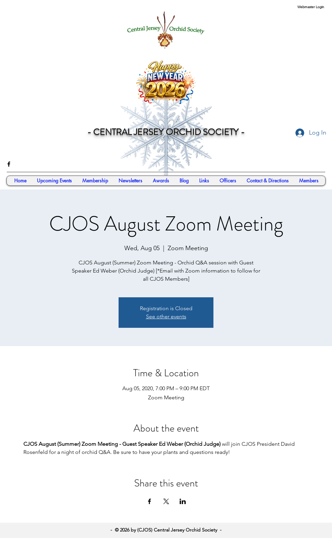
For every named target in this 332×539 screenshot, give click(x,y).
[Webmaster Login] (311, 7)
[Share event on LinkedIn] (183, 501)
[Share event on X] (166, 501)
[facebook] (8, 164)
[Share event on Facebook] (149, 501)
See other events (166, 316)
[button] (309, 180)
